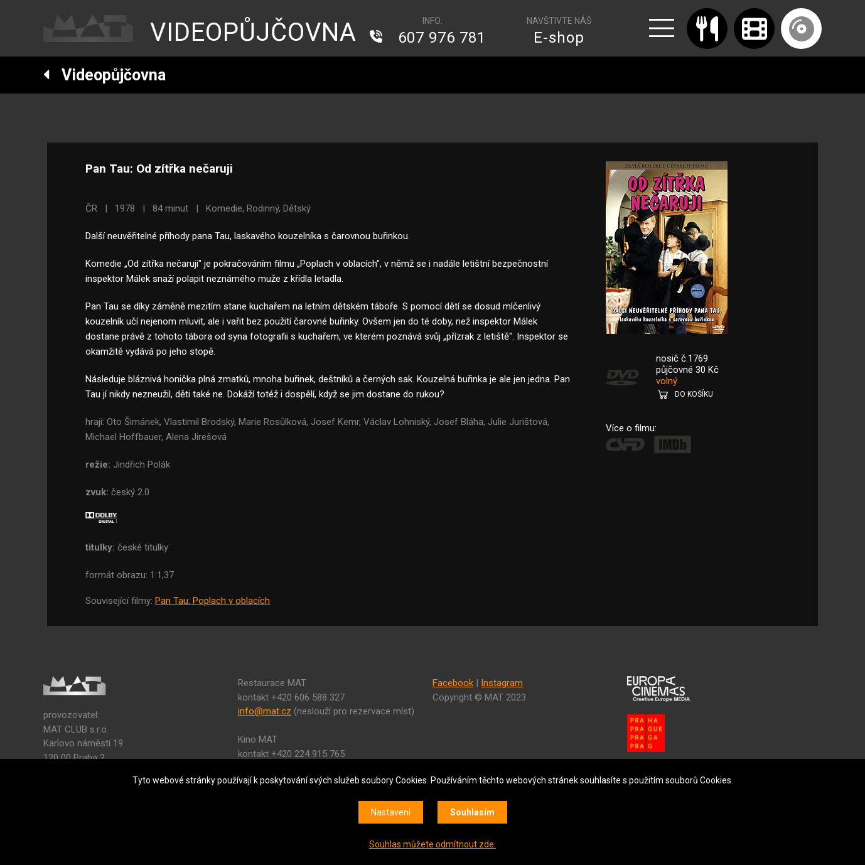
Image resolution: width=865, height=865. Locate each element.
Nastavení (391, 812)
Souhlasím (472, 812)
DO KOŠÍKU (694, 394)
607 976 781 (442, 37)
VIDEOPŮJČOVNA (253, 32)
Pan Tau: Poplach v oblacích (212, 600)
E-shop (559, 37)
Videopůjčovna (104, 75)
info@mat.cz (264, 711)
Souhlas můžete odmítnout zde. (432, 844)
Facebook (452, 683)
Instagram (502, 683)
